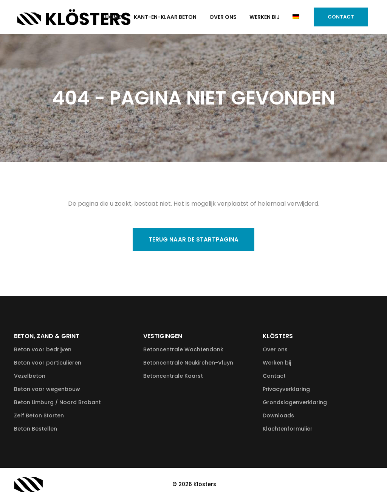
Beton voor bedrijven (42, 349)
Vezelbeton (29, 375)
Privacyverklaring (286, 389)
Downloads (278, 415)
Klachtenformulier (288, 428)
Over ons (275, 349)
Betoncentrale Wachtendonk (183, 349)
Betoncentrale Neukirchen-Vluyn (188, 362)
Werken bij (277, 362)
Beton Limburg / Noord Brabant (57, 402)
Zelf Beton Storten (39, 415)
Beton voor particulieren (47, 362)
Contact (336, 16)
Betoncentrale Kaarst (173, 375)
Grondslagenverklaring (295, 402)
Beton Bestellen (35, 428)
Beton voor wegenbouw (47, 389)
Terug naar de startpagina (194, 239)
